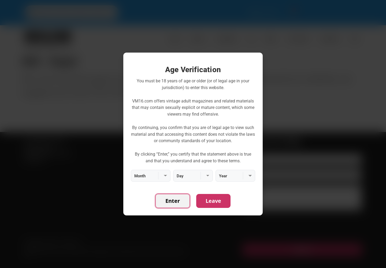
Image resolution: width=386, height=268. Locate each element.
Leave (213, 200)
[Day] (193, 176)
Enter (172, 200)
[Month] (150, 176)
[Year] (235, 176)
